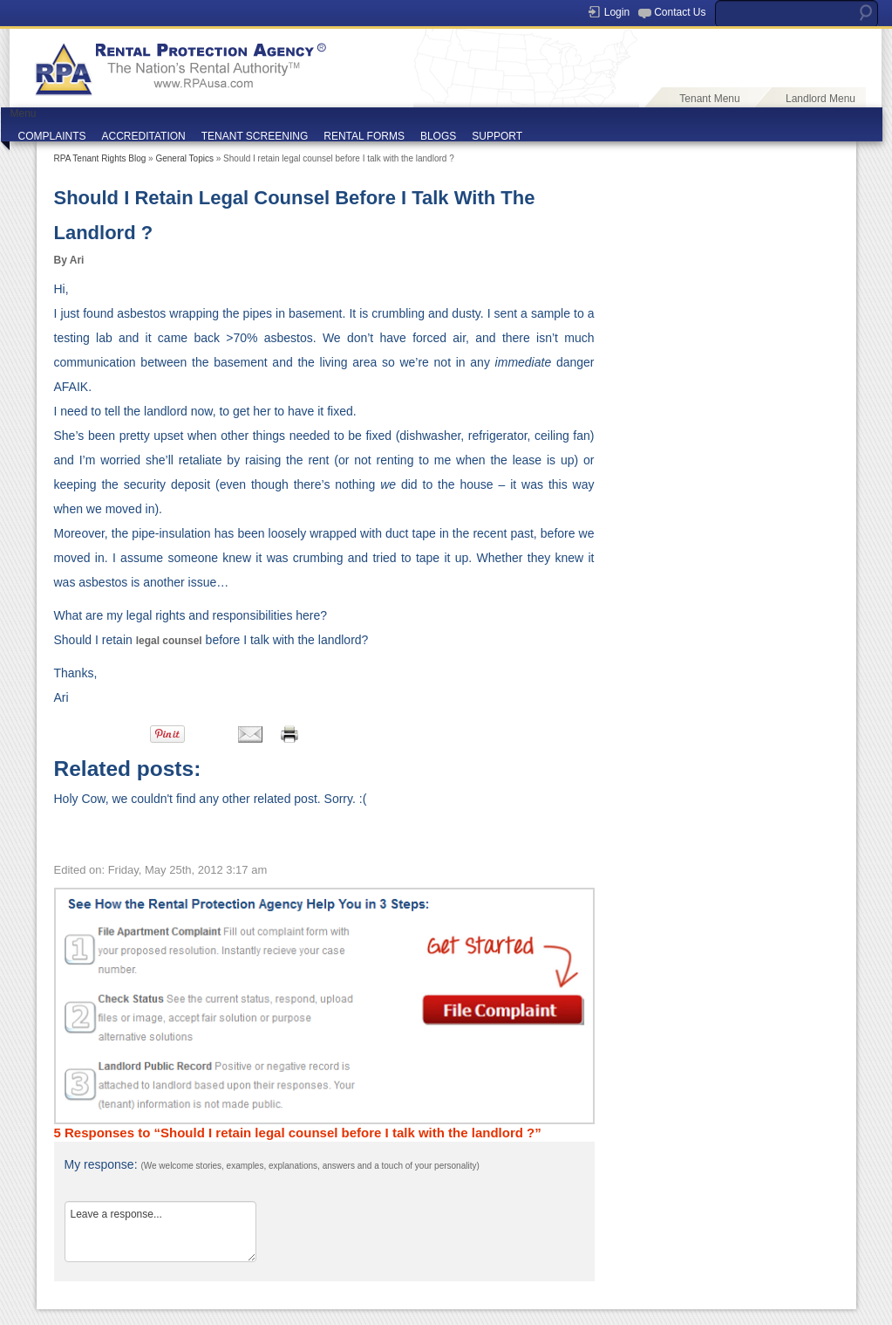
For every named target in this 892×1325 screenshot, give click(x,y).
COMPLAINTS (52, 136)
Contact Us (679, 12)
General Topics (184, 158)
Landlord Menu (820, 99)
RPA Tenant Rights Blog (100, 158)
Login (617, 12)
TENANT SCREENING (254, 136)
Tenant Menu (709, 99)
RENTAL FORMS (364, 136)
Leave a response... (160, 1231)
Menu (23, 113)
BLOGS (438, 136)
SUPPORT (497, 136)
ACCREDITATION (144, 136)
